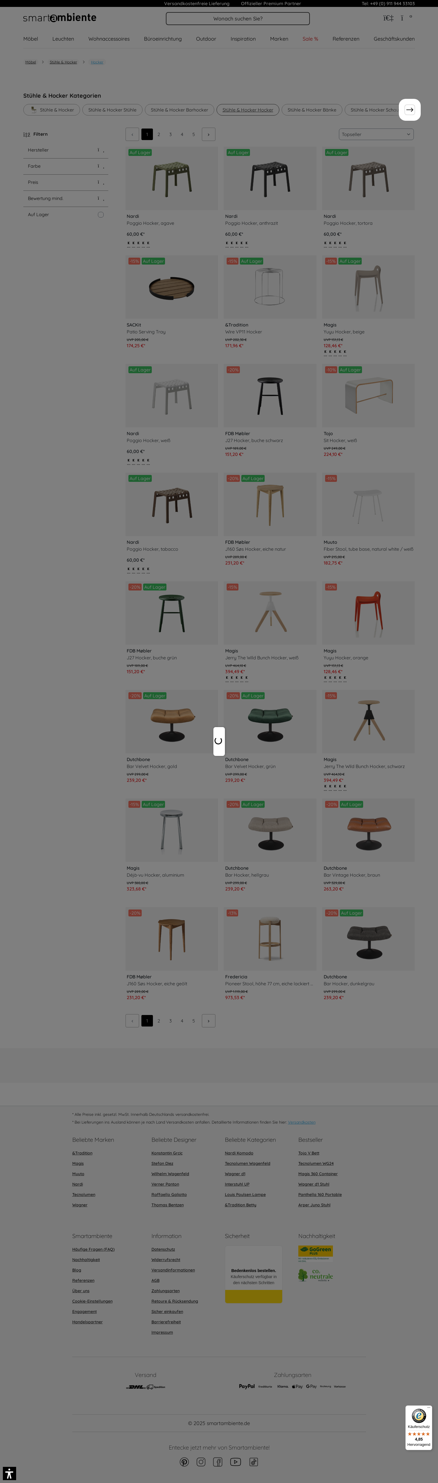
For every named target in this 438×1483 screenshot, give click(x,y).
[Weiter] (410, 110)
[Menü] (428, 1408)
